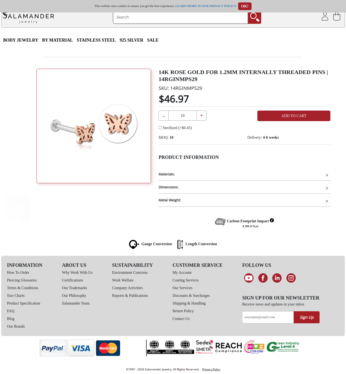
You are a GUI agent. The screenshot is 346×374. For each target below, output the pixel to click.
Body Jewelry (20, 40)
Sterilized (175, 128)
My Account (182, 272)
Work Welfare (123, 280)
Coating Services (186, 280)
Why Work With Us (77, 272)
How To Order (18, 272)
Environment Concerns (130, 272)
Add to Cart (293, 116)
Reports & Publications (130, 295)
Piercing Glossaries (22, 280)
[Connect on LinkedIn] (277, 278)
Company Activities (127, 288)
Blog (10, 319)
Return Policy (183, 311)
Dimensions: (169, 187)
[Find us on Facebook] (263, 278)
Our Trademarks (74, 288)
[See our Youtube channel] (248, 278)
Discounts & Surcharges (191, 295)
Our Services (182, 288)
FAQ (10, 311)
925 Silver (131, 40)
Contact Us (181, 319)
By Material (57, 40)
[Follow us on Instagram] (291, 278)
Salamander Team (76, 303)
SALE (153, 40)
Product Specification (23, 303)
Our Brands (16, 326)
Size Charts (16, 295)
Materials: (167, 174)
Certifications (72, 280)
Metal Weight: (170, 200)
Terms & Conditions (22, 288)
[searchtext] (180, 17)
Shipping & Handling (189, 303)
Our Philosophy (74, 295)
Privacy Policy (211, 369)
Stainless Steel (96, 40)
